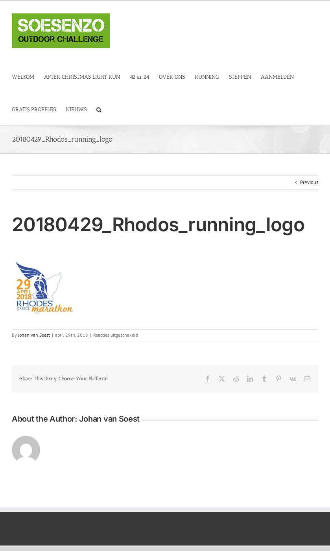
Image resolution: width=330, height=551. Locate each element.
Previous (309, 182)
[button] (98, 109)
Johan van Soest (34, 335)
